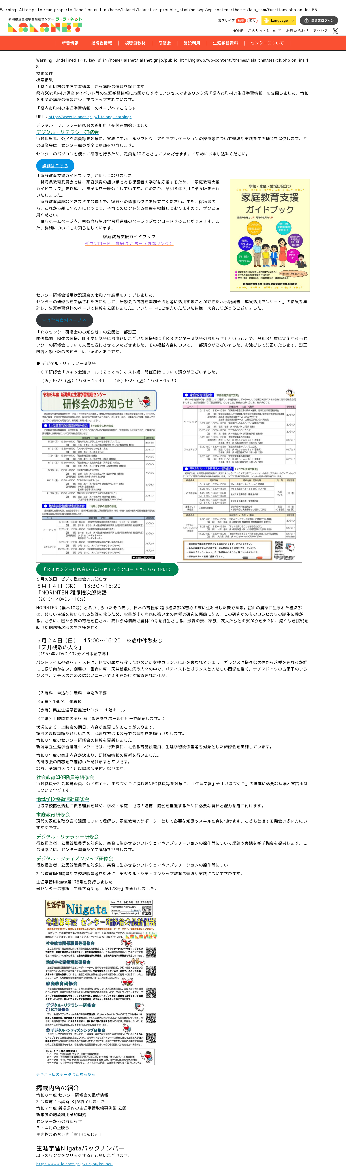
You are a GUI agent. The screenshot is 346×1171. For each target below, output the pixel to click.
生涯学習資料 (225, 43)
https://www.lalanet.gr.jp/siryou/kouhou (77, 1165)
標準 (241, 20)
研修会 (164, 43)
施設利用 (192, 43)
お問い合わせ (297, 31)
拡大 (252, 20)
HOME (238, 30)
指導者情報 (101, 43)
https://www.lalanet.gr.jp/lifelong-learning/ (93, 117)
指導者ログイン (322, 20)
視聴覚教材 (135, 43)
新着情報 (70, 43)
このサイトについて (265, 30)
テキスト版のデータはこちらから (67, 1076)
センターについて (267, 43)
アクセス (320, 31)
